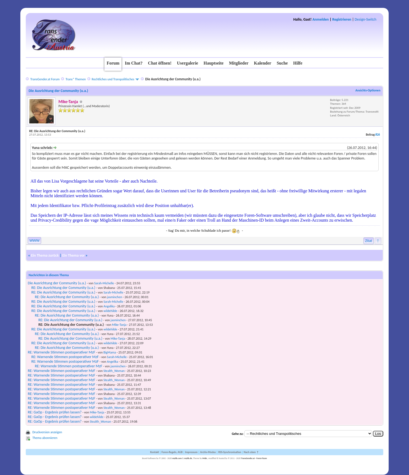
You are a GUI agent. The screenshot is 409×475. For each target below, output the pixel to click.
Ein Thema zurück (45, 255)
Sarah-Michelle (104, 283)
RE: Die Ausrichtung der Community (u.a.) (63, 287)
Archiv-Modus (208, 452)
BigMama (109, 352)
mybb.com (177, 458)
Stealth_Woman (113, 371)
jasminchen (114, 297)
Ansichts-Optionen (367, 90)
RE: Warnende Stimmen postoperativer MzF (61, 352)
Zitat (368, 240)
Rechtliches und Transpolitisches (113, 79)
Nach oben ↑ (251, 452)
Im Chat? (133, 63)
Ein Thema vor (73, 255)
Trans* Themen (76, 79)
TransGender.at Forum (45, 79)
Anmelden (320, 19)
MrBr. (204, 458)
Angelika (109, 306)
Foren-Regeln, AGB (172, 452)
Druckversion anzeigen (47, 432)
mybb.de (188, 458)
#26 (377, 134)
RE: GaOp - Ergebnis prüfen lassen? (54, 412)
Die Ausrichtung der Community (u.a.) (57, 283)
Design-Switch (365, 19)
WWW (34, 240)
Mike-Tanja (119, 325)
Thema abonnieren (44, 438)
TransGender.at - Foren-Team (254, 458)
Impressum (191, 452)
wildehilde (110, 311)
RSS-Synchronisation (229, 452)
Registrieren (341, 19)
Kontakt (154, 452)
